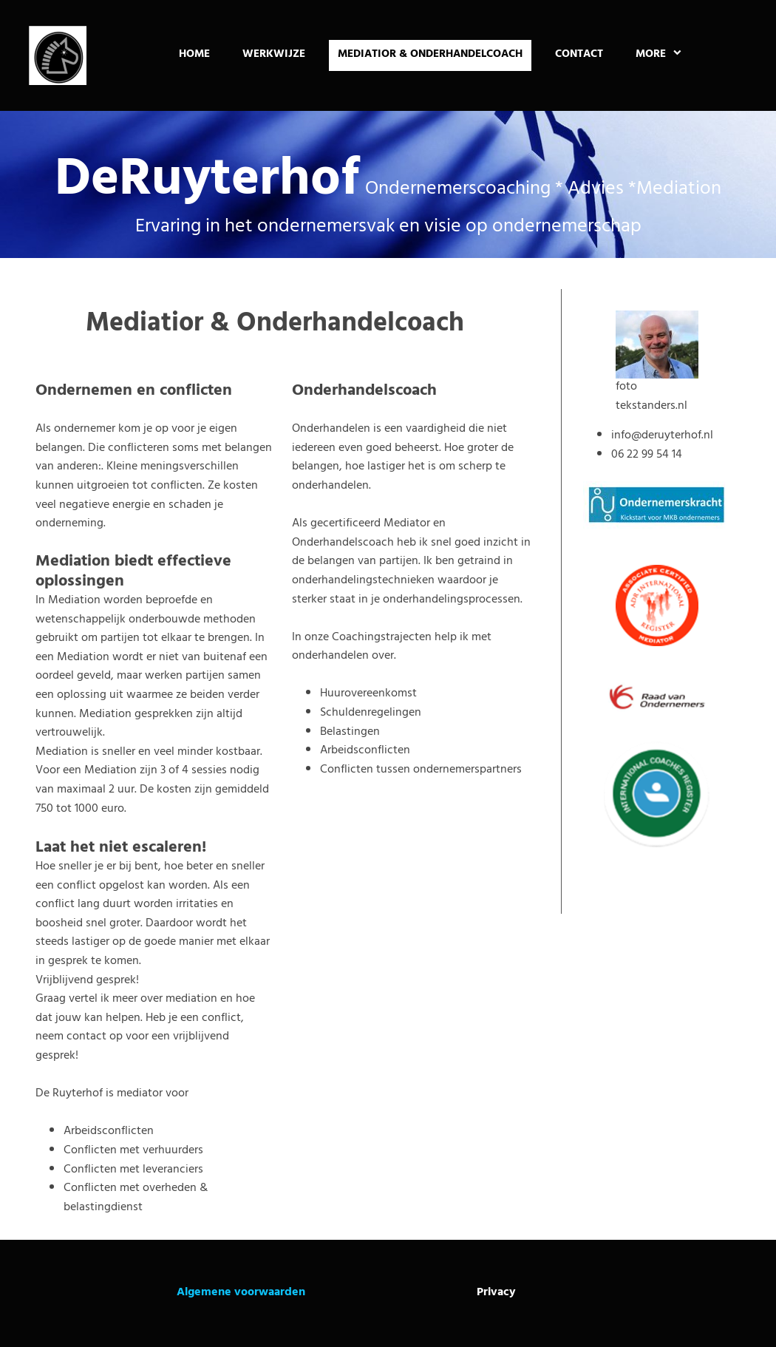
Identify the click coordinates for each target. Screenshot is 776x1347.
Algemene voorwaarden (241, 1293)
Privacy (496, 1293)
